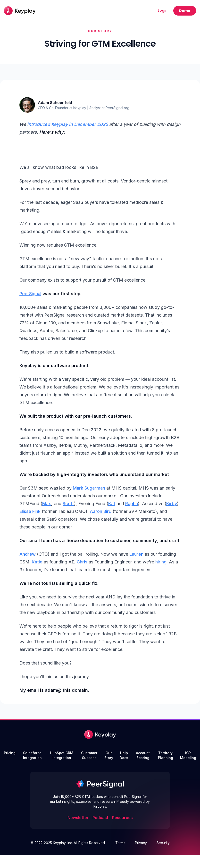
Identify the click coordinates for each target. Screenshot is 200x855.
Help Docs (124, 755)
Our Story (108, 755)
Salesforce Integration (32, 755)
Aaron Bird (100, 511)
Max (46, 503)
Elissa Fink (30, 511)
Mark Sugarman (89, 488)
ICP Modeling (188, 755)
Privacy (141, 843)
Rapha (131, 503)
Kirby (171, 503)
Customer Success (89, 755)
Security (163, 843)
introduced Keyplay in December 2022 (67, 124)
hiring (161, 561)
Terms (120, 843)
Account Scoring (143, 755)
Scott (68, 503)
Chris (82, 561)
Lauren (136, 554)
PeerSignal (30, 293)
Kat (111, 503)
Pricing (10, 753)
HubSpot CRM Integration (61, 755)
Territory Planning (165, 755)
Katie (37, 561)
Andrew (27, 554)
